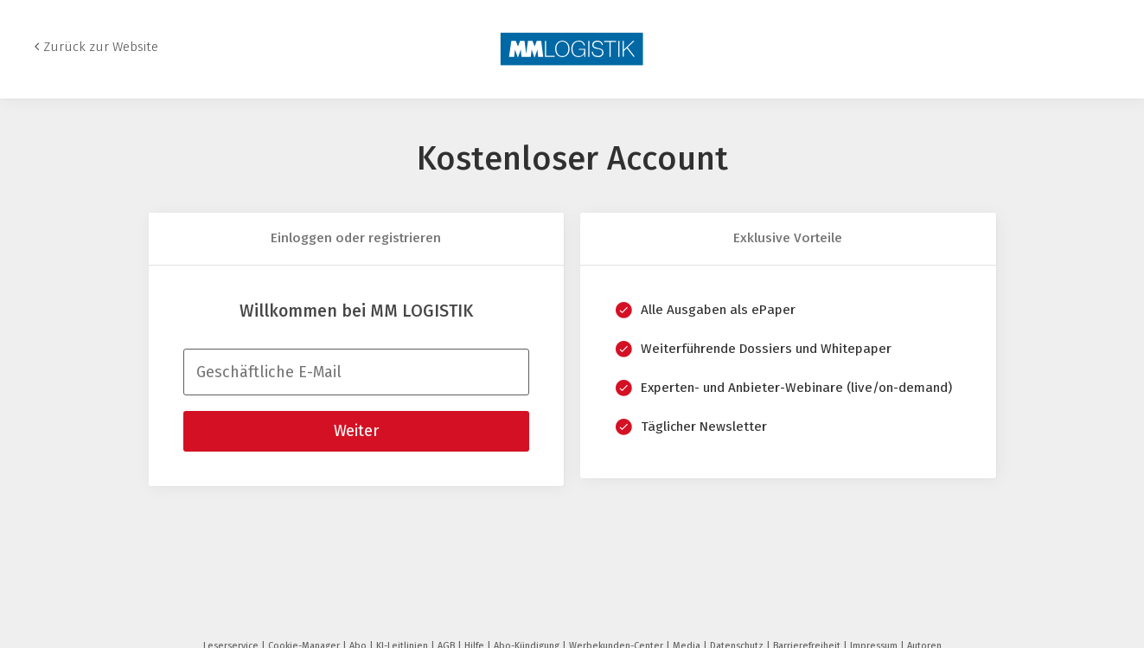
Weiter (356, 430)
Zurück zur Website (100, 47)
